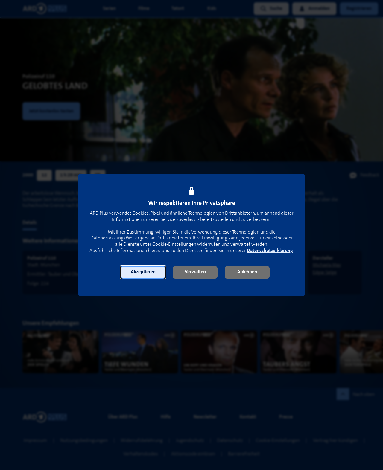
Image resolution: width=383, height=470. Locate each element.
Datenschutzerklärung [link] (270, 251)
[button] (143, 272)
